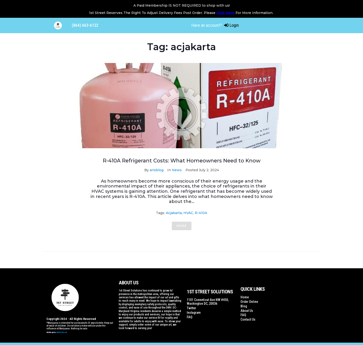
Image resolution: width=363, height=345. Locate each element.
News (177, 170)
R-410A (201, 213)
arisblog (156, 170)
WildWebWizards (62, 332)
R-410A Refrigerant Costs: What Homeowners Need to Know (181, 160)
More (182, 226)
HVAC (188, 213)
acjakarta (174, 213)
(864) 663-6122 (85, 25)
